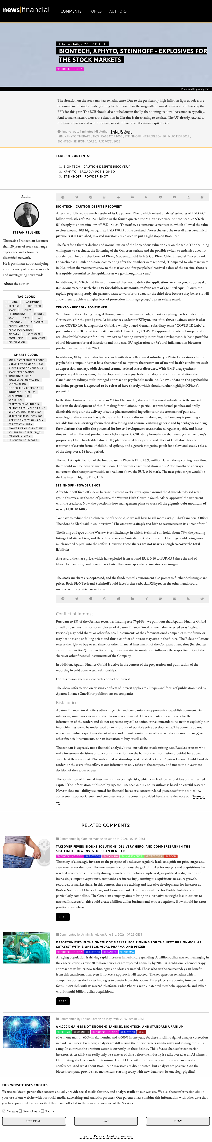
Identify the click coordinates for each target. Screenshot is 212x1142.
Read (63, 917)
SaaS (9, 318)
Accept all (34, 1121)
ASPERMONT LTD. (17, 396)
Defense (12, 306)
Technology (15, 314)
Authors (118, 11)
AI (38, 318)
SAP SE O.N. (13, 400)
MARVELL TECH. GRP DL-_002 (24, 364)
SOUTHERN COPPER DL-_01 (23, 432)
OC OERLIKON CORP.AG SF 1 (23, 388)
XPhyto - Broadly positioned (89, 171)
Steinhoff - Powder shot (86, 176)
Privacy (99, 1136)
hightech (33, 306)
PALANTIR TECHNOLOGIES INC (25, 408)
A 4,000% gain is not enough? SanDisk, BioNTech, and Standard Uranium (120, 1026)
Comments (71, 11)
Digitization (15, 342)
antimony (31, 302)
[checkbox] (4, 1111)
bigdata (12, 334)
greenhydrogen (18, 326)
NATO (25, 318)
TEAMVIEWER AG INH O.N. (22, 404)
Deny (178, 1121)
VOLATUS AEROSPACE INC (22, 380)
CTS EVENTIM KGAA (18, 424)
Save (106, 1121)
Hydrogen (13, 322)
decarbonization (18, 330)
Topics (95, 11)
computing (14, 338)
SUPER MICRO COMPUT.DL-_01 (25, 368)
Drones (37, 314)
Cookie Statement (119, 1136)
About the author (16, 283)
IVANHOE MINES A (18, 436)
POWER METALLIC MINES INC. (24, 428)
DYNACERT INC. (16, 384)
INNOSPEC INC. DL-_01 (20, 392)
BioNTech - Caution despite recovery (97, 166)
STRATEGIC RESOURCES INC (23, 416)
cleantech (36, 322)
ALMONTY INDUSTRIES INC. (23, 412)
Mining (11, 302)
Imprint (86, 1136)
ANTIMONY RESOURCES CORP (24, 360)
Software (32, 334)
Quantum (37, 338)
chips (26, 310)
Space (10, 310)
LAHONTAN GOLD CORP (21, 440)
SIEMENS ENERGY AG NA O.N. (24, 420)
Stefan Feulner (121, 131)
